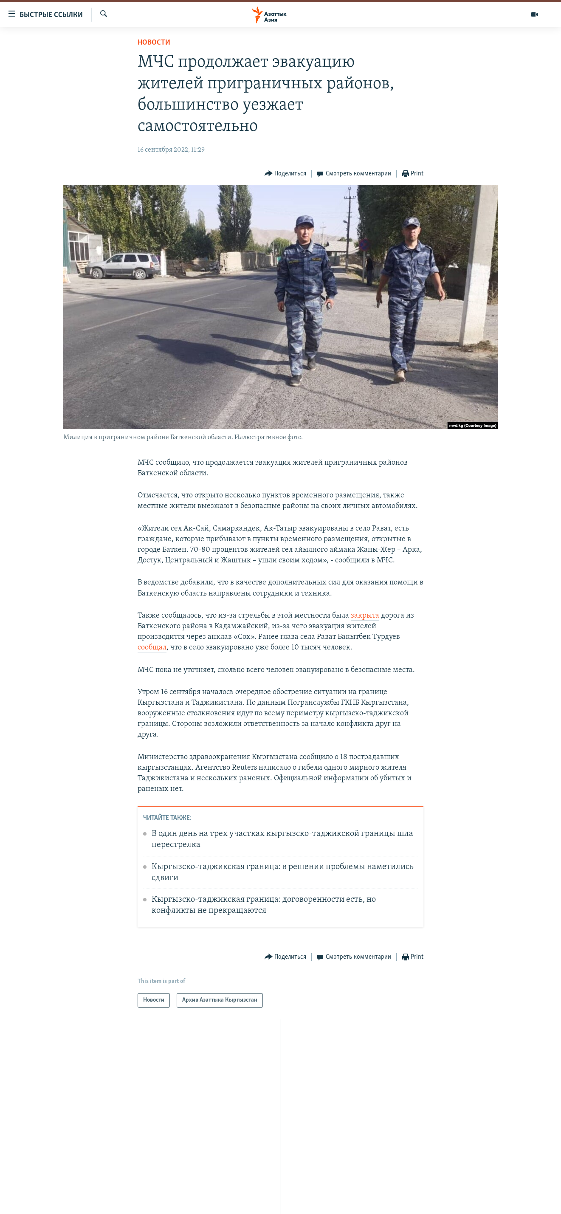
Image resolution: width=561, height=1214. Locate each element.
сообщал (152, 648)
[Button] (286, 174)
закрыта (365, 616)
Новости (154, 43)
